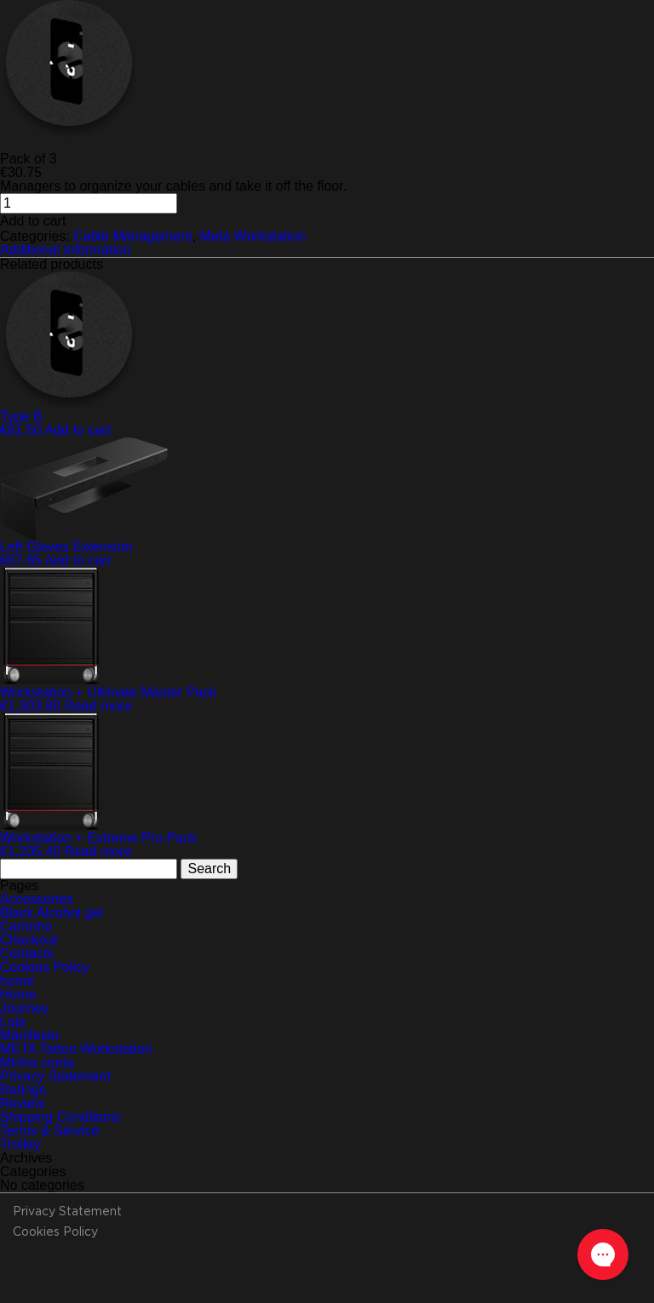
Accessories (36, 899)
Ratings (23, 1090)
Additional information (65, 250)
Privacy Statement (55, 1076)
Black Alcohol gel (51, 913)
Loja (13, 1021)
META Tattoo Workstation (76, 1049)
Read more (98, 706)
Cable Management (132, 236)
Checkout (29, 940)
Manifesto (29, 1035)
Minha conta (37, 1062)
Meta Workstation (253, 236)
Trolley (20, 1144)
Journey (24, 1008)
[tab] (327, 250)
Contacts (27, 953)
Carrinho (26, 926)
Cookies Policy (44, 967)
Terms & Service (49, 1130)
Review (22, 1103)
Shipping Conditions (60, 1117)
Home (18, 994)
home (17, 981)
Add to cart (33, 221)
